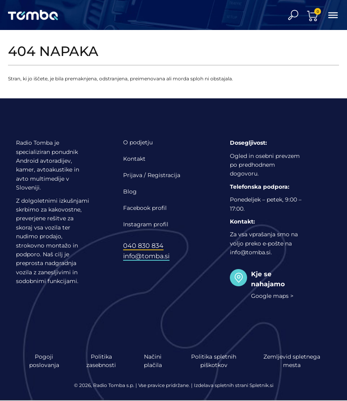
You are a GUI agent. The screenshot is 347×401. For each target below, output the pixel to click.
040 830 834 (143, 245)
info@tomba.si (146, 256)
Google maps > (272, 295)
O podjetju (138, 142)
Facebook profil (145, 207)
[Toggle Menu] (333, 15)
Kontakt (134, 158)
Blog (130, 191)
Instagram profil (145, 224)
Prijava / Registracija (151, 175)
